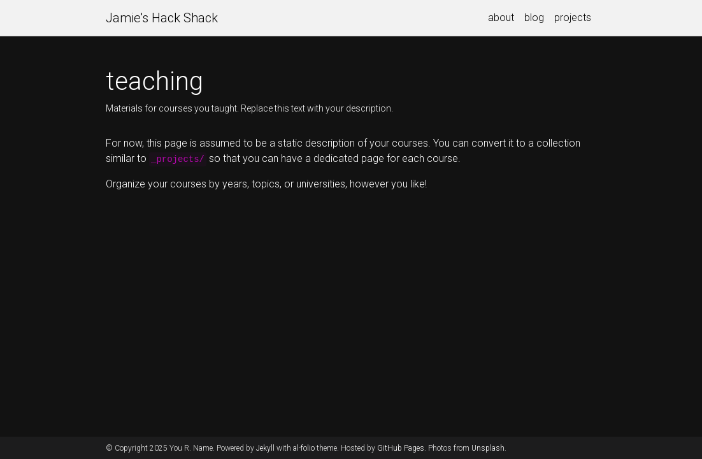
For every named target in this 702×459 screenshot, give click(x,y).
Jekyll (265, 448)
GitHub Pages (400, 448)
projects (572, 17)
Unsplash (488, 448)
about (501, 17)
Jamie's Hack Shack (162, 18)
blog (534, 17)
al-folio (304, 448)
